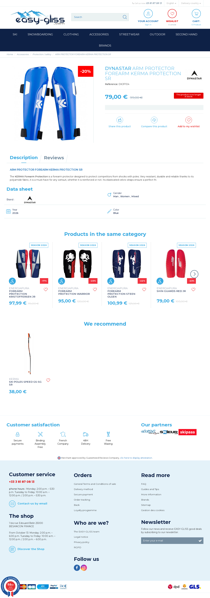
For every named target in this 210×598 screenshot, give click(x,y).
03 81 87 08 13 (154, 3)
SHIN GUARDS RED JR (171, 290)
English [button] (171, 3)
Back (77, 504)
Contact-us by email (32, 503)
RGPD (77, 547)
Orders (83, 475)
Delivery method (83, 489)
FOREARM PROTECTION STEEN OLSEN (121, 292)
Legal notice (81, 536)
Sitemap (146, 504)
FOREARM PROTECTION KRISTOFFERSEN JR (22, 292)
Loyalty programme (85, 510)
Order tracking (82, 499)
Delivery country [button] (191, 3)
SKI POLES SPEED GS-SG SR (25, 382)
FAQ (143, 483)
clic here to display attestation (136, 458)
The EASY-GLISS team (86, 531)
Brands (145, 499)
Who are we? (91, 523)
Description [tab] (24, 157)
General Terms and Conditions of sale (95, 483)
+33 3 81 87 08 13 (21, 482)
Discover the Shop (31, 549)
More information (151, 494)
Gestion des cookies (152, 510)
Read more (155, 475)
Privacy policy (81, 542)
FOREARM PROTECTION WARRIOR (74, 291)
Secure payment (83, 494)
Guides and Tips (150, 489)
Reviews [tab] (54, 157)
